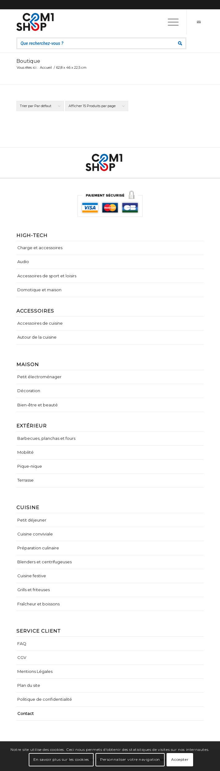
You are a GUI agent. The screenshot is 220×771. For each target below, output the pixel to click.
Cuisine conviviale (35, 533)
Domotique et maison (39, 289)
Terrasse (25, 480)
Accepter (179, 759)
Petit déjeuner (31, 520)
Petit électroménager (39, 376)
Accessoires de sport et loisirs (46, 275)
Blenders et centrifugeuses (44, 561)
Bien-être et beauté (37, 404)
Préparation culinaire (38, 547)
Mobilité (25, 452)
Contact (25, 713)
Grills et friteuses (33, 589)
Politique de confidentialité (44, 699)
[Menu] (170, 22)
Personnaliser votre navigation (130, 759)
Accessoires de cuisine (40, 323)
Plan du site (28, 685)
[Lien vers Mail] (199, 22)
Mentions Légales (35, 671)
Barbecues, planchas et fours (46, 438)
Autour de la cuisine (37, 337)
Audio (23, 261)
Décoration (28, 390)
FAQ (21, 643)
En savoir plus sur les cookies (61, 759)
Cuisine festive (31, 575)
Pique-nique (29, 466)
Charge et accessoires (39, 247)
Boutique (28, 61)
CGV (21, 657)
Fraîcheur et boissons (38, 603)
